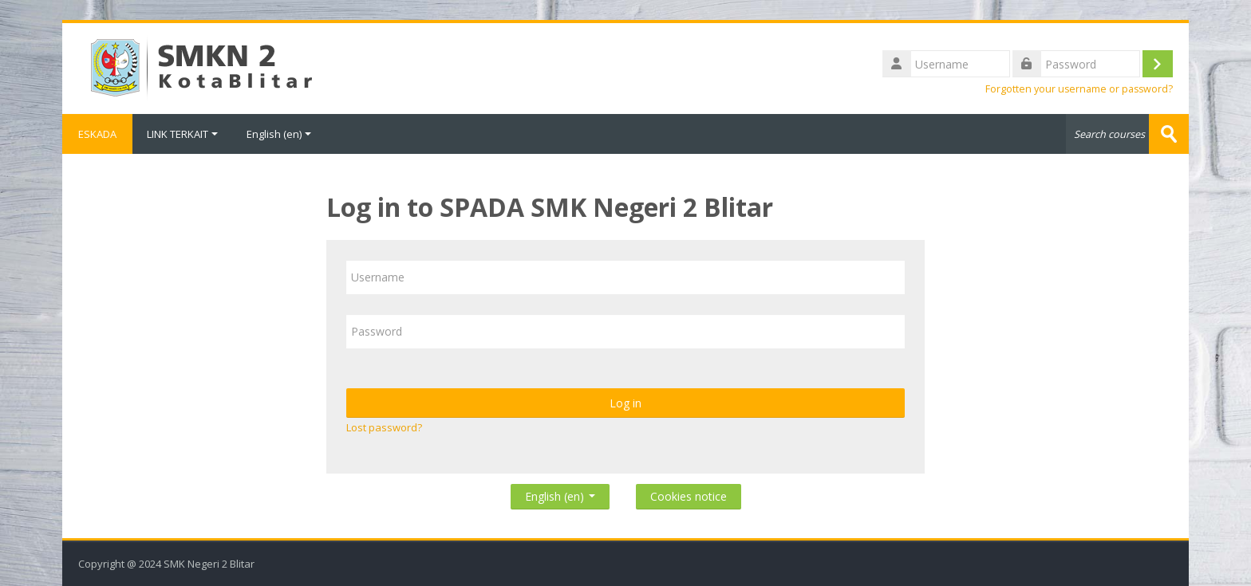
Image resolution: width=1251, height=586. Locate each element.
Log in (625, 403)
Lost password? (384, 427)
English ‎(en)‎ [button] (560, 493)
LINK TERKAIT (182, 134)
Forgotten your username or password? (1079, 89)
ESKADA (97, 134)
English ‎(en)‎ (279, 134)
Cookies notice (688, 496)
